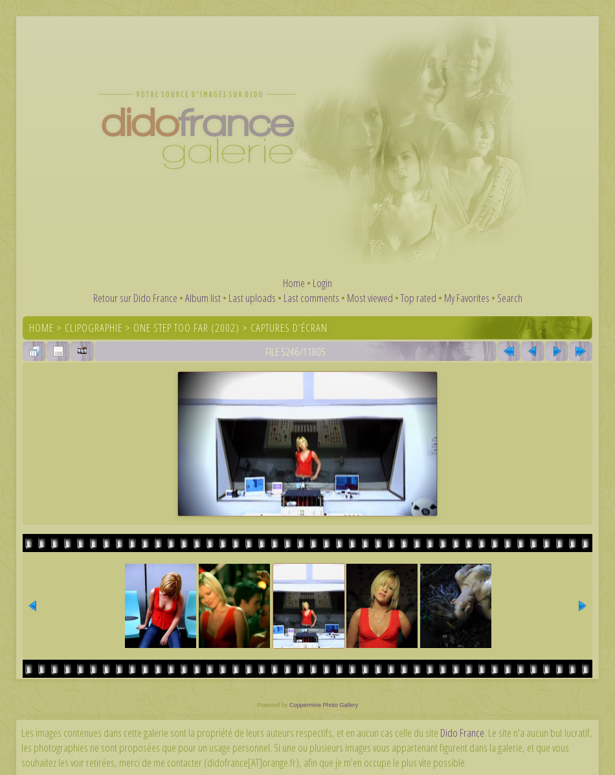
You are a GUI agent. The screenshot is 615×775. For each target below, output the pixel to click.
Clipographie (93, 327)
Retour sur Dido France (135, 297)
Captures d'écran (289, 327)
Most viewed (370, 297)
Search (509, 297)
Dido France (462, 732)
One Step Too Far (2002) (186, 327)
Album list (203, 297)
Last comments (311, 297)
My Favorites (466, 297)
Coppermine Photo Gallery (323, 705)
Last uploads (252, 297)
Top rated (418, 297)
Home (294, 282)
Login (322, 282)
